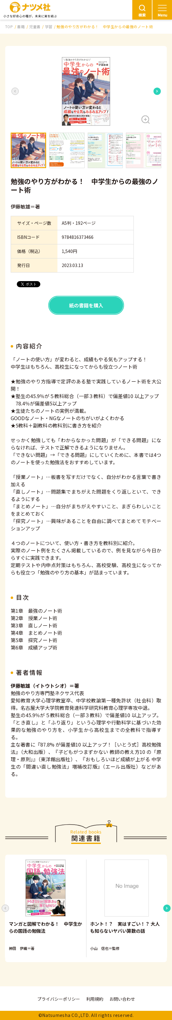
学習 (49, 26)
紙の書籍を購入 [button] (86, 305)
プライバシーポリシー (58, 999)
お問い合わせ (122, 999)
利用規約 (94, 999)
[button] (86, 91)
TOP (9, 26)
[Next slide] (157, 91)
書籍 (21, 26)
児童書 (35, 26)
